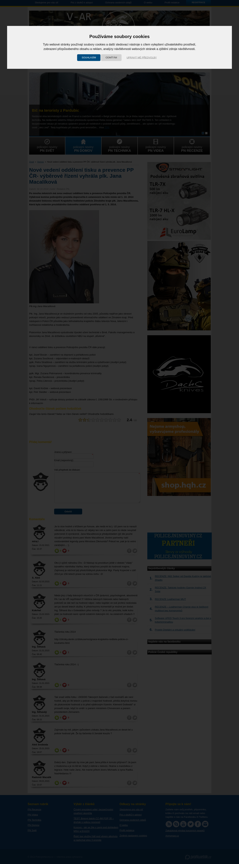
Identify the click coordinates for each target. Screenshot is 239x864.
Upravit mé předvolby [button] (142, 57)
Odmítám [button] (111, 57)
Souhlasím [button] (89, 57)
